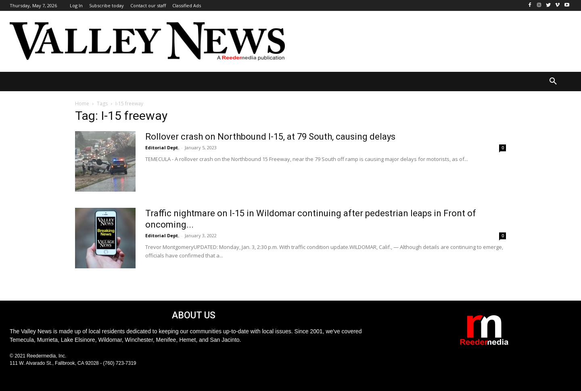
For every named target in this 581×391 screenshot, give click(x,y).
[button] (553, 81)
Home (82, 103)
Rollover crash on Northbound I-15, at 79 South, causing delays (270, 137)
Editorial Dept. (162, 147)
